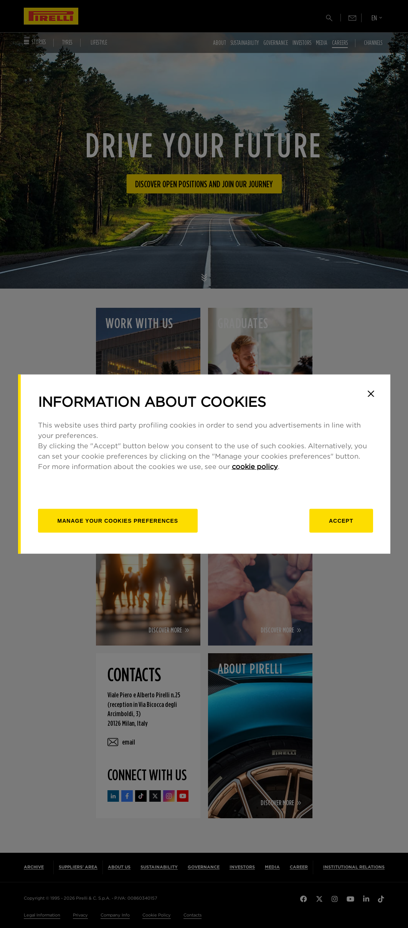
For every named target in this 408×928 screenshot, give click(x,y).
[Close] (371, 393)
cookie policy (255, 467)
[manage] (118, 520)
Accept (341, 520)
